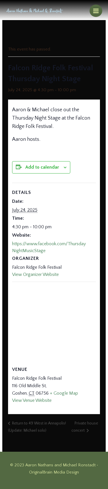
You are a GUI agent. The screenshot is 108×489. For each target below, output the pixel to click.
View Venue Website (32, 400)
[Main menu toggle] (96, 11)
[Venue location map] (54, 323)
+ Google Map (64, 393)
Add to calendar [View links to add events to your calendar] (42, 167)
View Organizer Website (35, 274)
